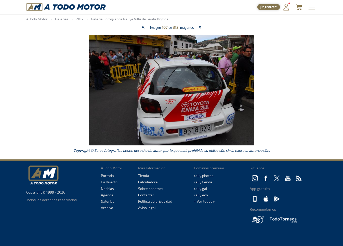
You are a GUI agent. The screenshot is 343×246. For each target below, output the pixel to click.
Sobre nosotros (150, 188)
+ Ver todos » (204, 201)
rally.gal (200, 188)
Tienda (143, 175)
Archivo (107, 208)
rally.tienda (203, 182)
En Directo (109, 182)
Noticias (107, 188)
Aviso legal (147, 208)
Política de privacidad (155, 201)
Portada (107, 175)
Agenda (107, 195)
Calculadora (148, 182)
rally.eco (201, 195)
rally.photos (203, 175)
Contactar (146, 195)
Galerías (107, 201)
